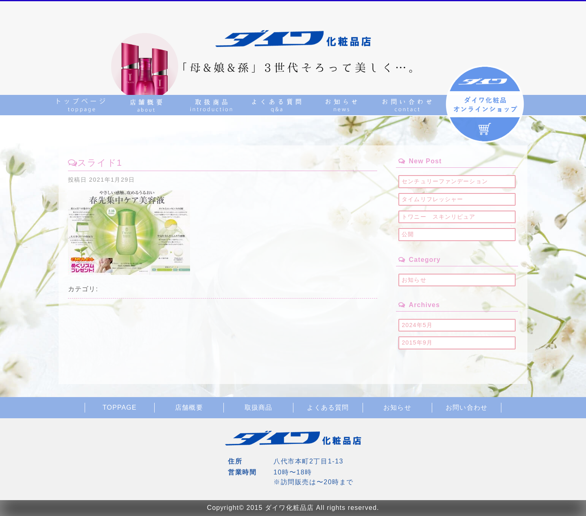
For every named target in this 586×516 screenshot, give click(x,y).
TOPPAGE (120, 407)
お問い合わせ (467, 407)
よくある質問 (328, 407)
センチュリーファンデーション (445, 181)
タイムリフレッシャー (432, 199)
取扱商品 (258, 407)
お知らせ (414, 280)
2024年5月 (417, 325)
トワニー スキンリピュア (438, 216)
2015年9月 (417, 342)
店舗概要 (189, 407)
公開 (408, 234)
